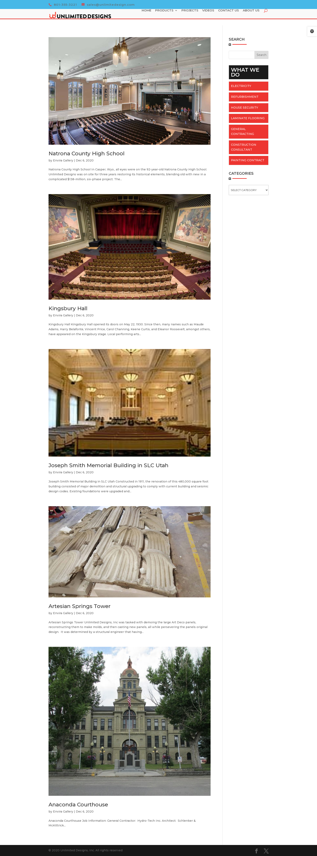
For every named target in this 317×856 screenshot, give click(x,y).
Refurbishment (244, 97)
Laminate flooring (248, 118)
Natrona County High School (87, 153)
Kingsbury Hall (68, 308)
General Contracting (242, 131)
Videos (209, 17)
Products (165, 17)
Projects (190, 17)
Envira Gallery (63, 160)
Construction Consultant (243, 147)
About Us (252, 17)
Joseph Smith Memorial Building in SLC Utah (108, 465)
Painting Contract (247, 160)
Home (147, 17)
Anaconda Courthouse (78, 804)
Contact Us (229, 17)
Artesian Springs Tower (79, 606)
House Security (244, 107)
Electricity (241, 86)
